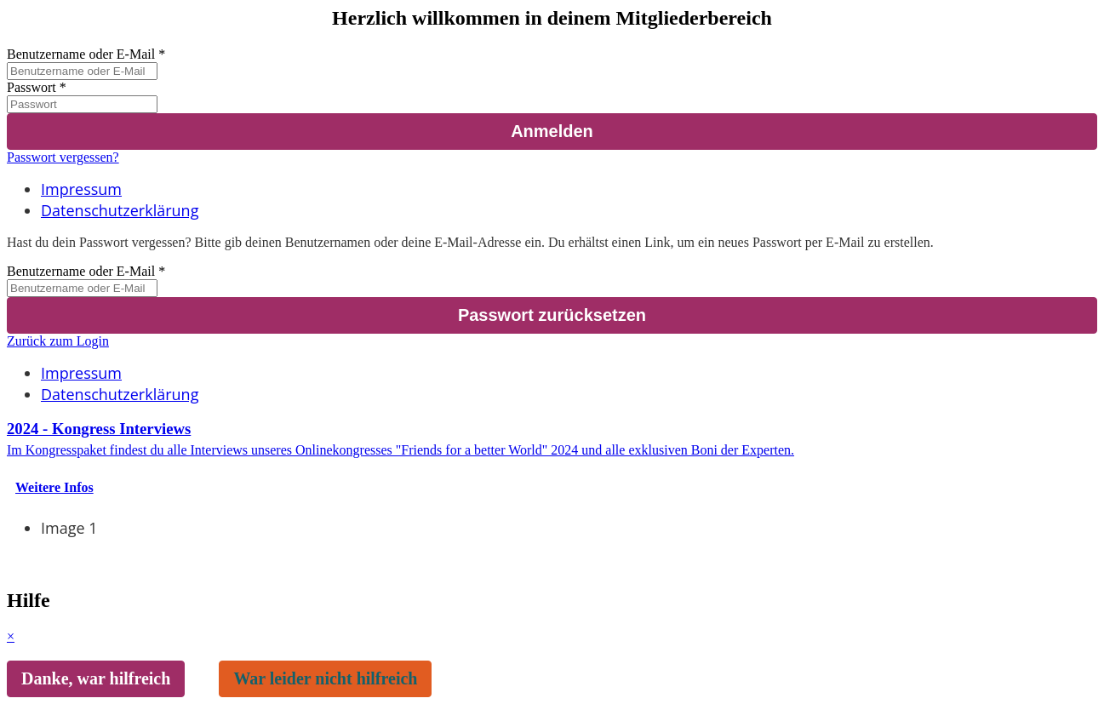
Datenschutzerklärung (119, 210)
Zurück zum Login (58, 341)
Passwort (31, 87)
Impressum (81, 189)
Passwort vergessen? (63, 157)
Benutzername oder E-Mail (81, 54)
